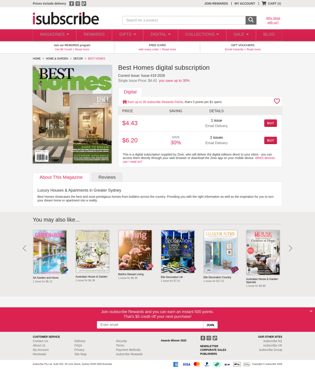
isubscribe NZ (272, 341)
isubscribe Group (270, 350)
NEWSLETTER (209, 346)
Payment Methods (128, 350)
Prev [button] (24, 248)
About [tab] (61, 177)
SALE (239, 35)
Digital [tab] (130, 91)
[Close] (311, 311)
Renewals (39, 354)
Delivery (80, 341)
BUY (270, 123)
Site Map (80, 354)
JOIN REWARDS (216, 3)
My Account (41, 350)
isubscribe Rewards (129, 354)
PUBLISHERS (208, 353)
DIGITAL (160, 35)
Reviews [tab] (107, 177)
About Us (39, 345)
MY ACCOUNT (244, 3)
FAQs (78, 345)
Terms (120, 345)
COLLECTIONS (201, 35)
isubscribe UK (272, 345)
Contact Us (40, 341)
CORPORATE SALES (213, 350)
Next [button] (290, 248)
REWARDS (93, 35)
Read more (82, 49)
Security (121, 341)
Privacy (79, 350)
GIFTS (127, 35)
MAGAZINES (54, 35)
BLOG (268, 35)
